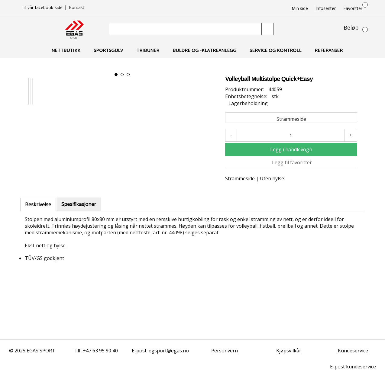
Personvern (224, 350)
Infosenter (325, 8)
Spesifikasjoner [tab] (78, 204)
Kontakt (76, 7)
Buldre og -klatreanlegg (204, 50)
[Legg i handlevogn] (291, 149)
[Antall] (291, 135)
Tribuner (147, 50)
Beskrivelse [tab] (38, 204)
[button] (116, 74)
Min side (300, 8)
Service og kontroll (275, 50)
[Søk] (186, 29)
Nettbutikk (65, 50)
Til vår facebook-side (43, 7)
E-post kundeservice (353, 366)
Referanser (329, 50)
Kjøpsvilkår (288, 350)
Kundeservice (353, 350)
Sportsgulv (108, 50)
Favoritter (352, 8)
